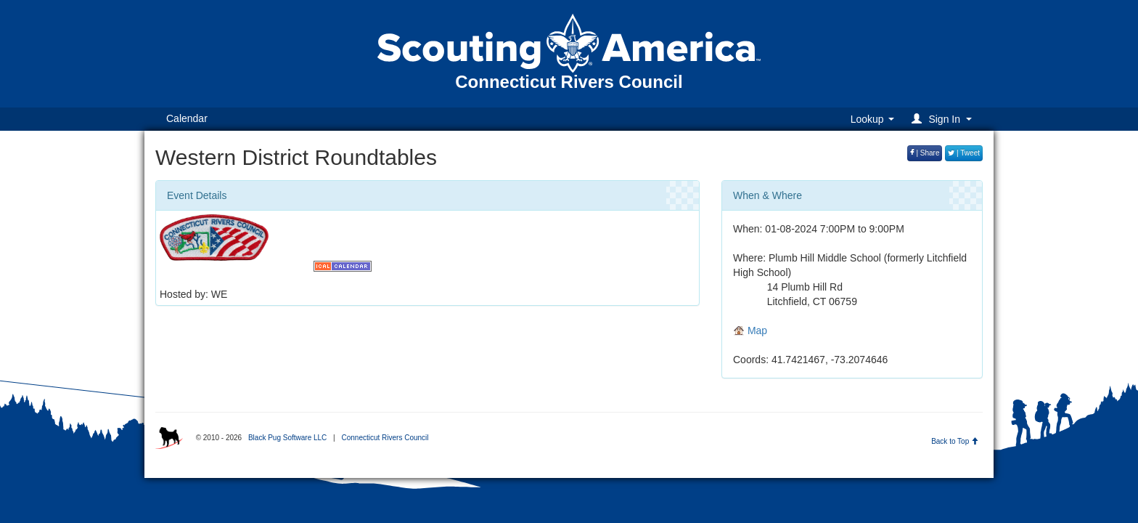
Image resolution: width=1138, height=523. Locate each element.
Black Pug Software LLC (287, 438)
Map (750, 330)
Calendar (187, 118)
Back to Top (954, 441)
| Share (925, 153)
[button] (944, 119)
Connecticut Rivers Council (384, 438)
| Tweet (964, 153)
